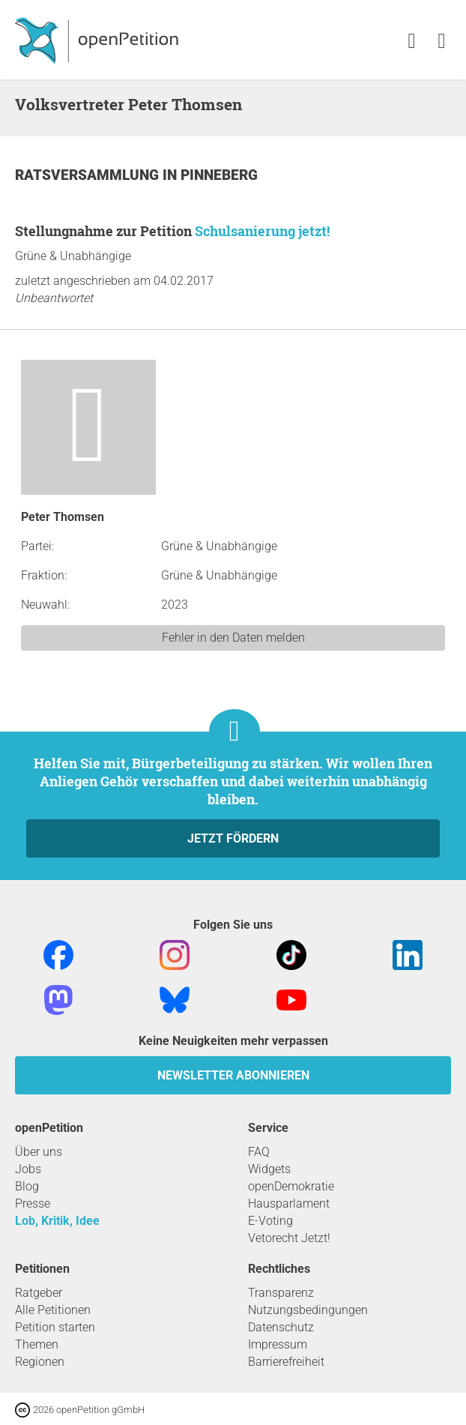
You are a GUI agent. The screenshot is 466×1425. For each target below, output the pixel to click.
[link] (442, 41)
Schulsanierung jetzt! (262, 231)
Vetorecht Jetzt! (289, 1238)
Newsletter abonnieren (233, 1075)
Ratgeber (38, 1293)
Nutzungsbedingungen (308, 1310)
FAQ (259, 1152)
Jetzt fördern (233, 838)
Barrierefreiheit (286, 1362)
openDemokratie (291, 1186)
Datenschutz (281, 1327)
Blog (27, 1186)
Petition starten (55, 1327)
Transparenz (281, 1293)
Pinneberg (219, 175)
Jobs (28, 1169)
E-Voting (270, 1221)
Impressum (277, 1344)
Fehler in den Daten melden (233, 637)
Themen (36, 1344)
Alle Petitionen (53, 1310)
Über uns (38, 1152)
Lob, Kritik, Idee (57, 1221)
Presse (32, 1203)
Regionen (39, 1362)
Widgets (269, 1169)
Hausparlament (289, 1203)
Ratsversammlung (89, 175)
